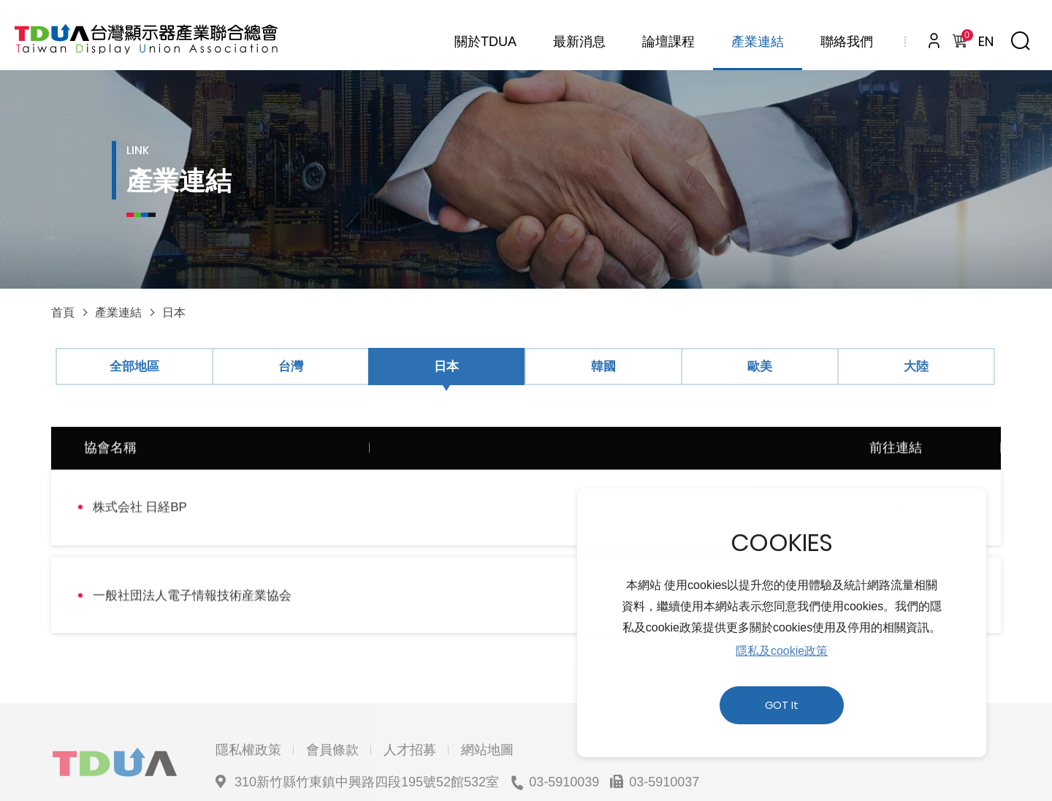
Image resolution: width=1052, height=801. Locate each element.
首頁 (63, 312)
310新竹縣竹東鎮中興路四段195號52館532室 (367, 725)
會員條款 (332, 693)
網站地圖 (487, 693)
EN (986, 41)
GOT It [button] (781, 705)
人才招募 (410, 693)
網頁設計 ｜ (728, 758)
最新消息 (579, 41)
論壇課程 (668, 41)
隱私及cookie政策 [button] (782, 651)
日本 (174, 312)
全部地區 (134, 366)
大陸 (916, 366)
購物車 (964, 37)
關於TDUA (485, 41)
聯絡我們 (846, 41)
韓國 (603, 366)
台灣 (290, 366)
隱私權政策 (248, 693)
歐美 (759, 366)
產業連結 (757, 41)
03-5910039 (564, 725)
